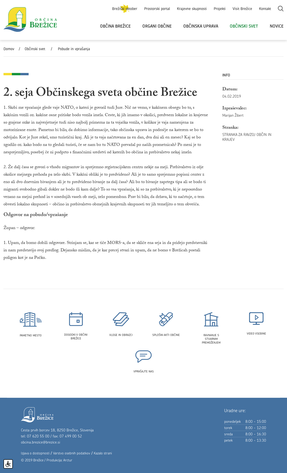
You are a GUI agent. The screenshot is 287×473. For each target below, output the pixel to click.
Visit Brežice (242, 8)
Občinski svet (244, 26)
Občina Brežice (115, 26)
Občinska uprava (200, 26)
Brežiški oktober (124, 8)
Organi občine (157, 26)
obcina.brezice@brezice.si (40, 442)
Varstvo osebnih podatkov (71, 453)
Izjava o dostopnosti (35, 453)
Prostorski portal (157, 8)
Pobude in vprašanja (74, 48)
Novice (277, 26)
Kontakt (265, 8)
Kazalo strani (103, 453)
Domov (8, 48)
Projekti (220, 8)
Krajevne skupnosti (192, 8)
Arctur (67, 460)
